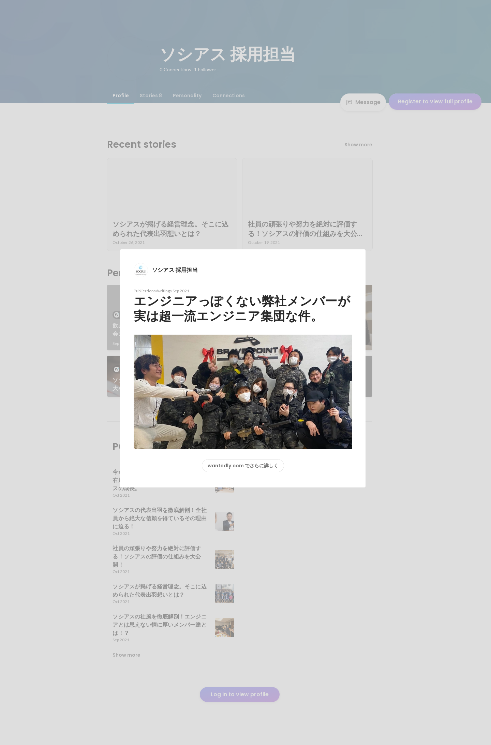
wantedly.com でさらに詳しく (243, 465)
